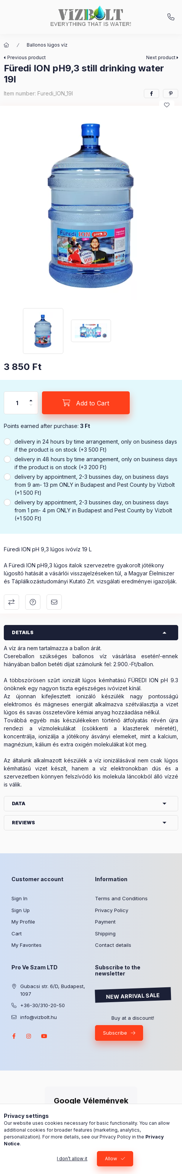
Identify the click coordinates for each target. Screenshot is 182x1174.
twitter (59, 1036)
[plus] (31, 397)
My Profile (23, 922)
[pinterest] (170, 93)
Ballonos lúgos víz (47, 45)
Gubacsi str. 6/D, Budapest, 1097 (52, 990)
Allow (111, 1158)
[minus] (31, 408)
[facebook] (151, 93)
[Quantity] (17, 403)
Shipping (105, 933)
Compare (11, 602)
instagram (29, 1036)
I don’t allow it (72, 1158)
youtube (44, 1036)
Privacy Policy (111, 910)
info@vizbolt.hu (38, 1017)
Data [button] (18, 803)
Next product (161, 57)
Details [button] (23, 632)
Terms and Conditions (121, 898)
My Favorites (26, 945)
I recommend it (54, 602)
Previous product (26, 57)
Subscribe (115, 1033)
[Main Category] (6, 45)
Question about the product (32, 602)
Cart (16, 933)
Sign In (19, 898)
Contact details (113, 945)
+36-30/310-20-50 (171, 17)
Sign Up (20, 910)
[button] (91, 205)
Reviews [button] (23, 822)
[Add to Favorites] (166, 105)
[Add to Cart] (86, 402)
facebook (13, 1036)
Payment (105, 922)
